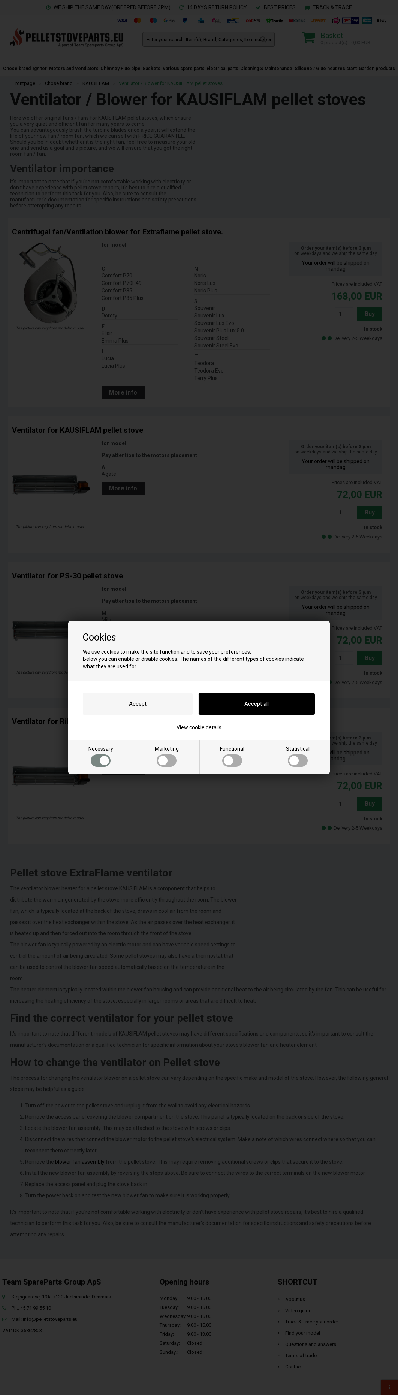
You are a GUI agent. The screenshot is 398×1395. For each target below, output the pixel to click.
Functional (232, 756)
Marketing (167, 756)
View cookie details (199, 727)
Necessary (100, 756)
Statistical (298, 756)
